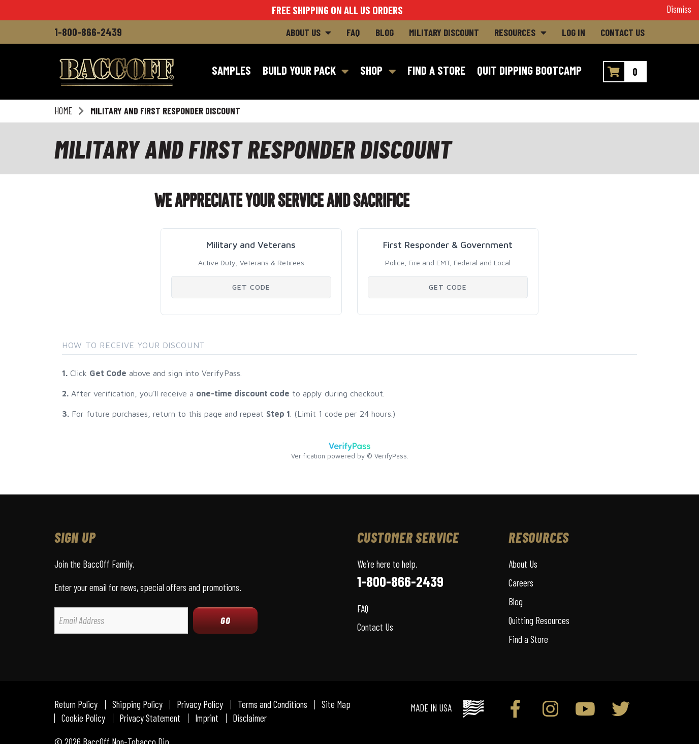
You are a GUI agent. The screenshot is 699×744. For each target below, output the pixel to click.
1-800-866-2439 (88, 31)
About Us (303, 32)
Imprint (206, 718)
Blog (384, 32)
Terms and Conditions (272, 704)
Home (63, 110)
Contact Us (622, 32)
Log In (573, 32)
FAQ (353, 32)
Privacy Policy (200, 704)
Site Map (336, 704)
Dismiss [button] (678, 9)
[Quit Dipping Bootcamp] (529, 72)
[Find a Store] (436, 72)
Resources (514, 32)
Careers (521, 582)
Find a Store (528, 639)
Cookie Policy (83, 718)
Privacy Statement (149, 718)
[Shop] (378, 72)
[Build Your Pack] (306, 72)
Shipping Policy (137, 704)
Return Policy (76, 704)
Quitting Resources (539, 620)
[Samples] (231, 72)
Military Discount (444, 32)
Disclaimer (250, 718)
